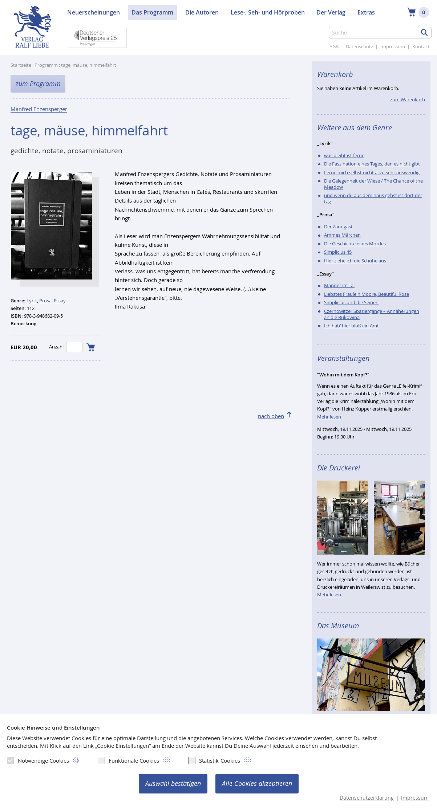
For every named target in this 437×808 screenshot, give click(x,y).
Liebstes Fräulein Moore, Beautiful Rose (366, 294)
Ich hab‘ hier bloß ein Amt (351, 326)
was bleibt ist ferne (344, 155)
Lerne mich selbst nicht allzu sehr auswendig (372, 173)
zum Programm (38, 83)
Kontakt (421, 47)
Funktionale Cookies (128, 760)
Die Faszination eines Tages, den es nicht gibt (372, 164)
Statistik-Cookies (214, 760)
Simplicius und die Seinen (351, 302)
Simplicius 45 (338, 252)
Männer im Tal (339, 285)
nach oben (271, 416)
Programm (46, 65)
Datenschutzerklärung (367, 798)
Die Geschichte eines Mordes (355, 244)
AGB (334, 47)
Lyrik (32, 301)
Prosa (45, 301)
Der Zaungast (338, 227)
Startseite (21, 65)
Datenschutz (359, 47)
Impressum (392, 47)
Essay (60, 301)
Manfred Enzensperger (39, 110)
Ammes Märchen (342, 235)
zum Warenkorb (407, 100)
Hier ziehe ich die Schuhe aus (355, 261)
